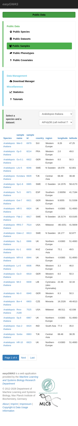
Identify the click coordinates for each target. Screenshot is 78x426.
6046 (29, 168)
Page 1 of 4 (11, 357)
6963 (29, 334)
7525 (29, 309)
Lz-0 (19, 265)
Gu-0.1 (20, 159)
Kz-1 (19, 249)
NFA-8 (20, 257)
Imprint (14, 404)
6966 (29, 241)
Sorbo (19, 334)
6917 (29, 216)
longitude (63, 138)
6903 (29, 301)
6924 (29, 208)
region (49, 138)
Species (7, 138)
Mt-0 (19, 282)
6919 (29, 274)
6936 (29, 265)
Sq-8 (19, 317)
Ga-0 (19, 274)
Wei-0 (19, 143)
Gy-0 (19, 151)
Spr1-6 (20, 184)
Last (32, 357)
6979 (29, 143)
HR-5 (19, 208)
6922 (29, 159)
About (6, 404)
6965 (29, 184)
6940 (29, 293)
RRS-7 (20, 225)
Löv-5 (19, 168)
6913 (29, 233)
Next (23, 357)
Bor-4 (19, 301)
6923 (29, 342)
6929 (29, 176)
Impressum (25, 404)
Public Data (39, 14)
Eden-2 (20, 233)
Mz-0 (19, 293)
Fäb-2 (19, 216)
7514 (29, 225)
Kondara (21, 176)
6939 (29, 282)
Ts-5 (19, 192)
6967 (29, 317)
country (40, 138)
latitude (73, 138)
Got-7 (19, 200)
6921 (29, 200)
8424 (29, 326)
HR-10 (20, 342)
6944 (29, 257)
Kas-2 (19, 326)
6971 (29, 192)
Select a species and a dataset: (13, 119)
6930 (29, 249)
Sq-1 (19, 241)
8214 (29, 151)
